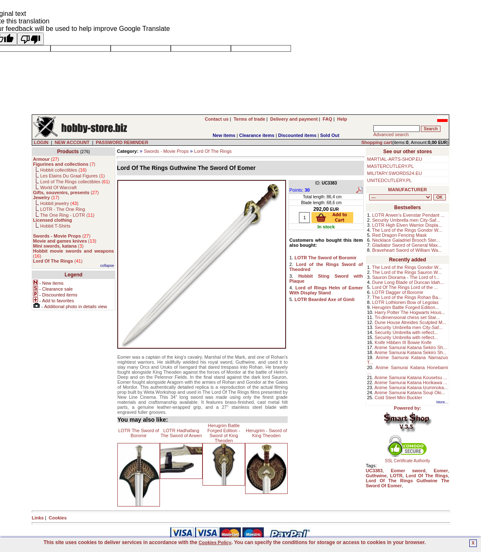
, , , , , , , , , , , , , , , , (400, 197)
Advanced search (391, 134)
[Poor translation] (30, 39)
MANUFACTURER (407, 189)
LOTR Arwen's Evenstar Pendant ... (408, 215)
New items (224, 135)
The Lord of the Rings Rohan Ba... (407, 297)
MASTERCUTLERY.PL (390, 166)
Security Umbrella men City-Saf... (406, 220)
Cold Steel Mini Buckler (398, 397)
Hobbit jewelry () (59, 203)
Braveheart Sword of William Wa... (407, 250)
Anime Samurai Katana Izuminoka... (411, 387)
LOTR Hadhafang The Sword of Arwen (181, 433)
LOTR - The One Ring (62, 209)
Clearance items (256, 135)
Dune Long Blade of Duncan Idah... (408, 282)
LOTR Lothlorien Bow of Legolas (405, 302)
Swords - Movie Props (166, 151)
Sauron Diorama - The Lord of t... (405, 277)
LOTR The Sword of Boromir (138, 433)
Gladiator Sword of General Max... (406, 245)
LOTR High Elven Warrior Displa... (407, 225)
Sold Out (329, 135)
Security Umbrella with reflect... (406, 332)
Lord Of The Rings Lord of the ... (405, 287)
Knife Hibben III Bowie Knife (403, 342)
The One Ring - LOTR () (67, 215)
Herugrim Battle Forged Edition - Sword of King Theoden (224, 433)
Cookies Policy (215, 542)
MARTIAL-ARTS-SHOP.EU (394, 159)
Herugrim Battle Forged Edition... (405, 307)
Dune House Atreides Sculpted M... (410, 322)
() (46, 159)
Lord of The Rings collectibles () (75, 181)
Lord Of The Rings (213, 151)
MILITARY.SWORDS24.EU (394, 173)
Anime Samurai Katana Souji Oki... (410, 392)
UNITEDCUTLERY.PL (389, 180)
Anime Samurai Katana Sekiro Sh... (411, 347)
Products (68, 151)
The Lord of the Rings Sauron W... (406, 272)
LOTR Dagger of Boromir (397, 292)
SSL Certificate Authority (407, 459)
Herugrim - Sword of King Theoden (266, 433)
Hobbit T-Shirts (55, 225)
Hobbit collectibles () (63, 169)
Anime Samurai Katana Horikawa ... (411, 382)
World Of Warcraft (58, 187)
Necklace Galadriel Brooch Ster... (406, 240)
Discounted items (297, 135)
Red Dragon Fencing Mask (399, 235)
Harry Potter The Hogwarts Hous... (410, 312)
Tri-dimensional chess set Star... (407, 317)
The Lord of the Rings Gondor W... (407, 230)
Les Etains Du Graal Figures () (72, 175)
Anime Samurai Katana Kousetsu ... (411, 377)
